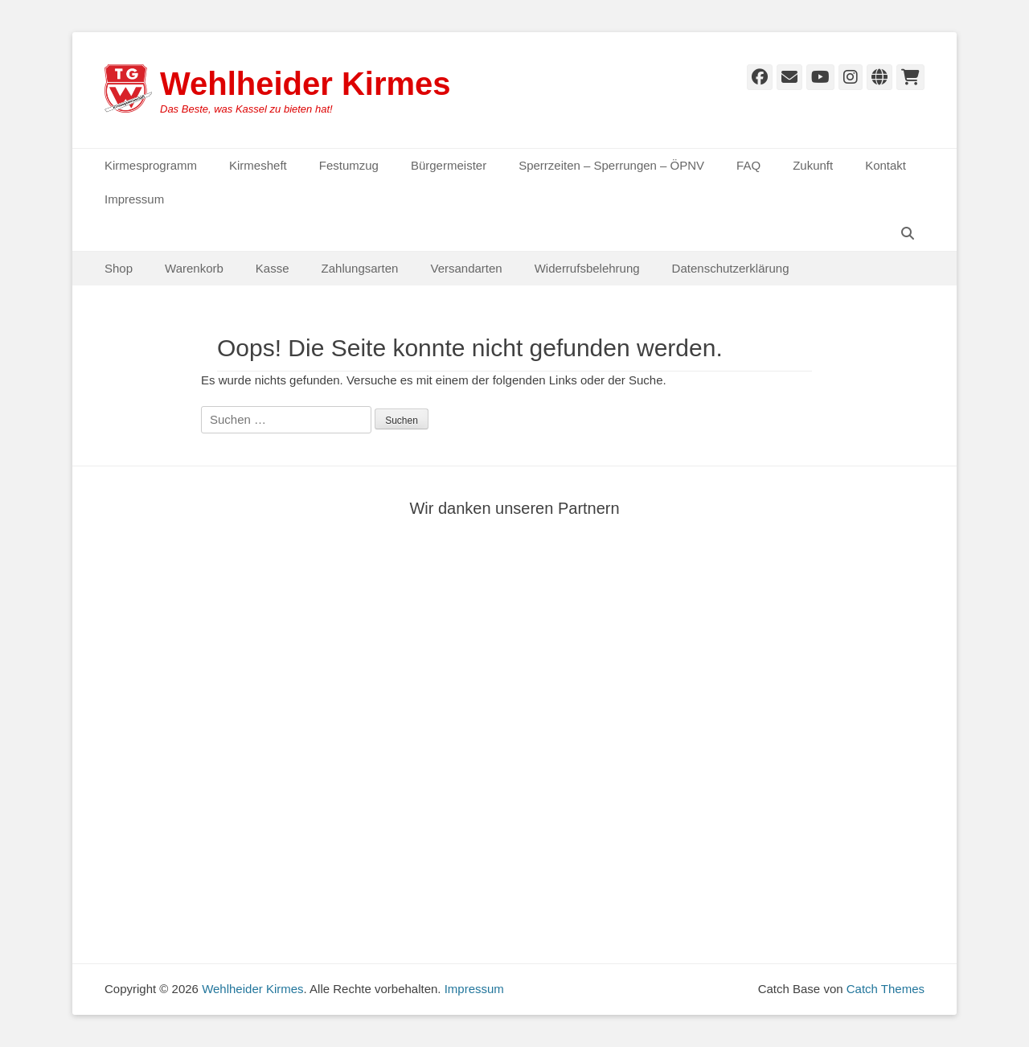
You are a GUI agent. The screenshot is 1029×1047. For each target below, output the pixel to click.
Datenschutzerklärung (730, 268)
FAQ (748, 165)
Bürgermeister (448, 165)
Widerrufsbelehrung (587, 268)
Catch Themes (885, 989)
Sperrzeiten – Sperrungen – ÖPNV (611, 165)
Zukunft (813, 165)
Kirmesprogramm (151, 165)
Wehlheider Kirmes (305, 83)
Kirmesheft (258, 165)
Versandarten (466, 268)
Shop (119, 268)
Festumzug (349, 165)
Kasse (272, 268)
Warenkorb (194, 268)
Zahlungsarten (360, 268)
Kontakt (885, 165)
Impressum (134, 199)
